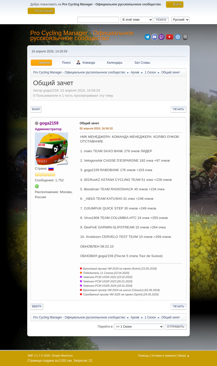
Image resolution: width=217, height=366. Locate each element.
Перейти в (105, 326)
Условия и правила (163, 355)
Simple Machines (62, 355)
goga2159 (48, 123)
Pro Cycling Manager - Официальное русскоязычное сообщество (82, 35)
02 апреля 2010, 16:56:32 (96, 128)
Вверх (37, 306)
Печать (178, 109)
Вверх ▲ (184, 355)
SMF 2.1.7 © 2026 (38, 355)
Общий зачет (89, 123)
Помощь (143, 355)
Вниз (36, 109)
